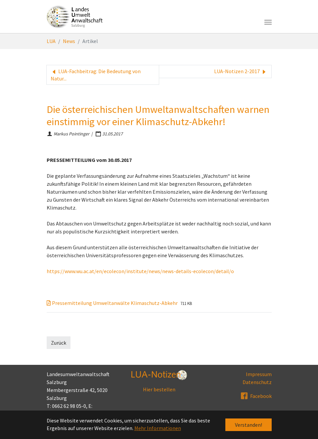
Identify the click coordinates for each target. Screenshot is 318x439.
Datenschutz (257, 382)
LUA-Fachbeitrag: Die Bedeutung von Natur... (96, 75)
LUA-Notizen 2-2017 (240, 71)
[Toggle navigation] (268, 22)
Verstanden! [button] (248, 424)
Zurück (58, 342)
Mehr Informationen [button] (157, 428)
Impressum (259, 374)
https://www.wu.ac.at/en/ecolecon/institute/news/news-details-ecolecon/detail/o (140, 271)
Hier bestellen (159, 389)
